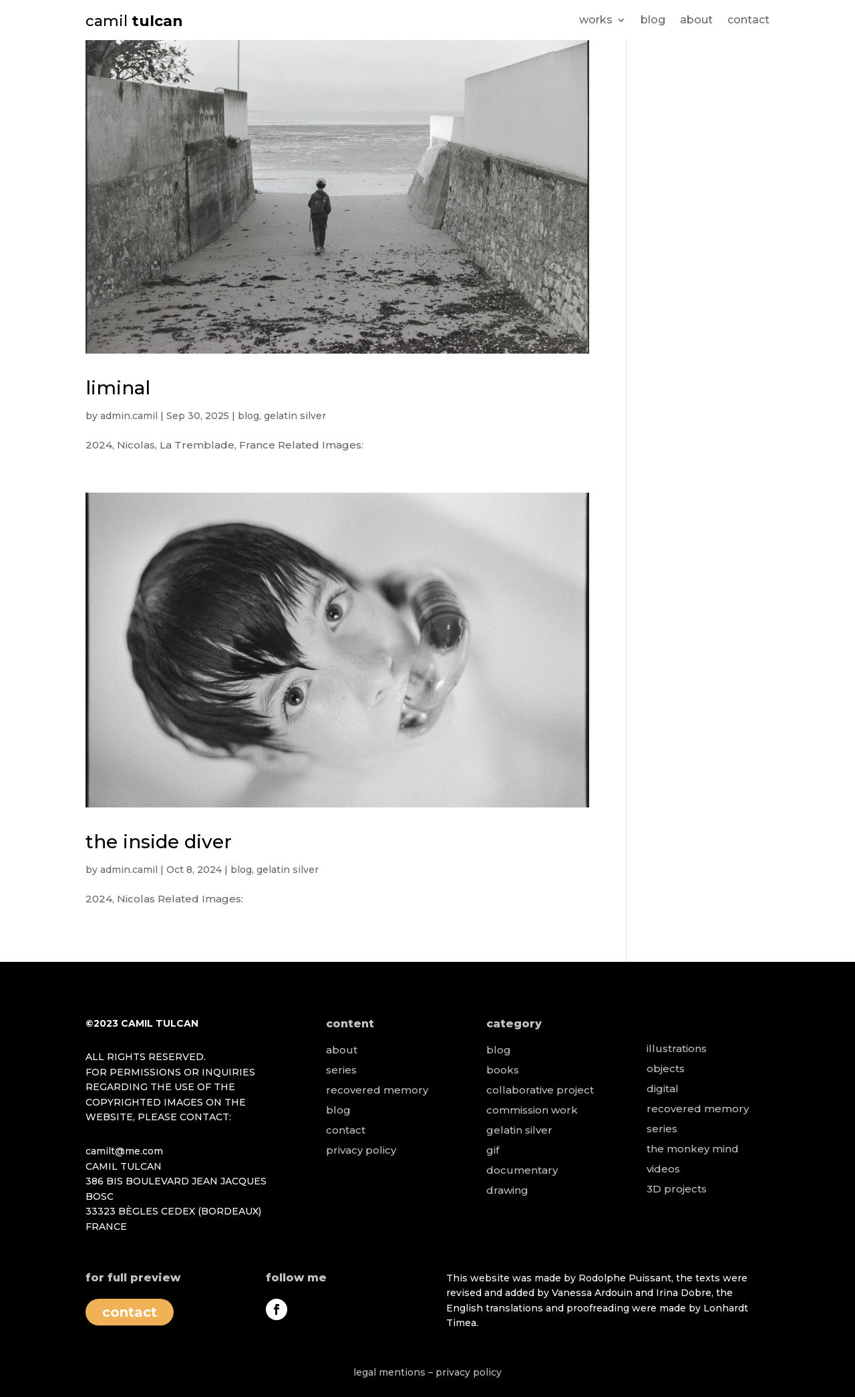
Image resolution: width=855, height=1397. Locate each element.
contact (748, 20)
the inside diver (159, 841)
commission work (532, 1110)
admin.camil (129, 416)
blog (653, 20)
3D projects (677, 1188)
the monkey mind (693, 1148)
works (596, 20)
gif (492, 1150)
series (341, 1069)
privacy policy (361, 1150)
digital (663, 1088)
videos (663, 1168)
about (696, 20)
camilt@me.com (124, 1151)
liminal (118, 387)
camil (134, 21)
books (502, 1069)
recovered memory (377, 1090)
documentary (522, 1170)
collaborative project (540, 1090)
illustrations (677, 1048)
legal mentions (389, 1372)
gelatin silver (295, 416)
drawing (507, 1190)
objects (666, 1068)
